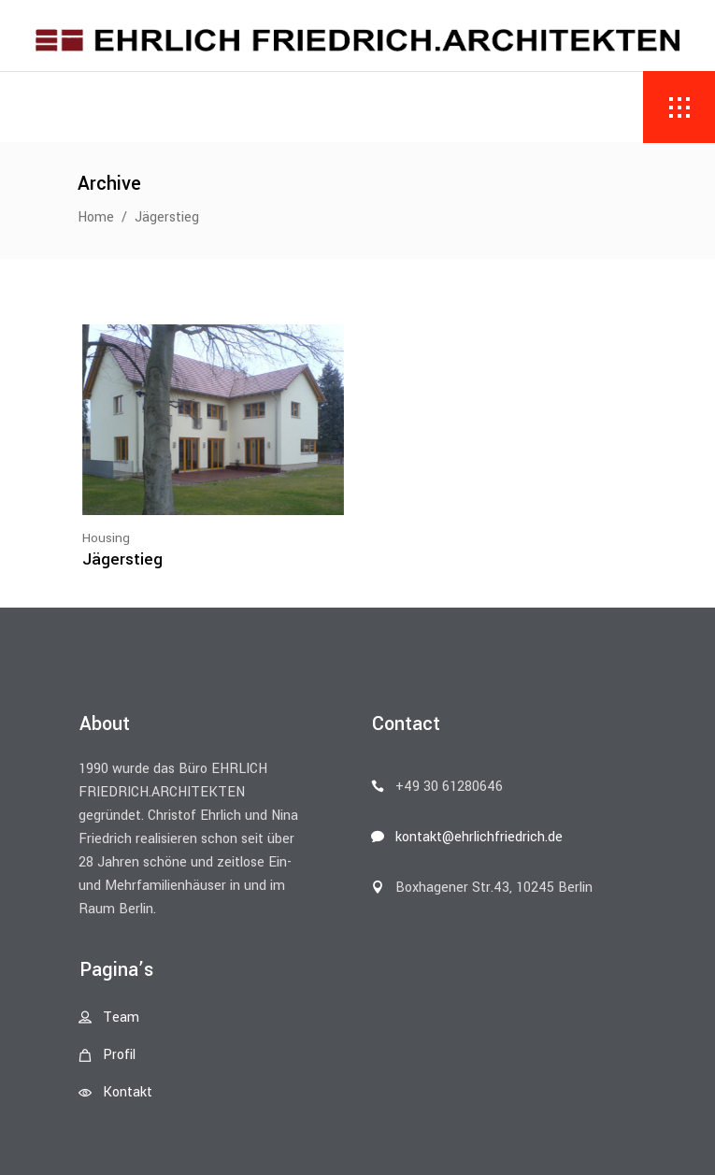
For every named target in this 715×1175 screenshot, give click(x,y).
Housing (106, 538)
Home (96, 217)
